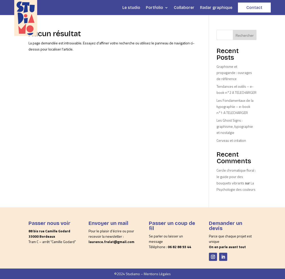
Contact (254, 7)
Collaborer (184, 7)
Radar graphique (216, 7)
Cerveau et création (231, 140)
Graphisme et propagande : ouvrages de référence (234, 72)
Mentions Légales (157, 273)
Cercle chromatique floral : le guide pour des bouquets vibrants (236, 177)
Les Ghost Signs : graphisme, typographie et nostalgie (235, 126)
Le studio (131, 7)
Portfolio (154, 7)
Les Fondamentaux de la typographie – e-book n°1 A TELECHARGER (235, 106)
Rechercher (245, 35)
